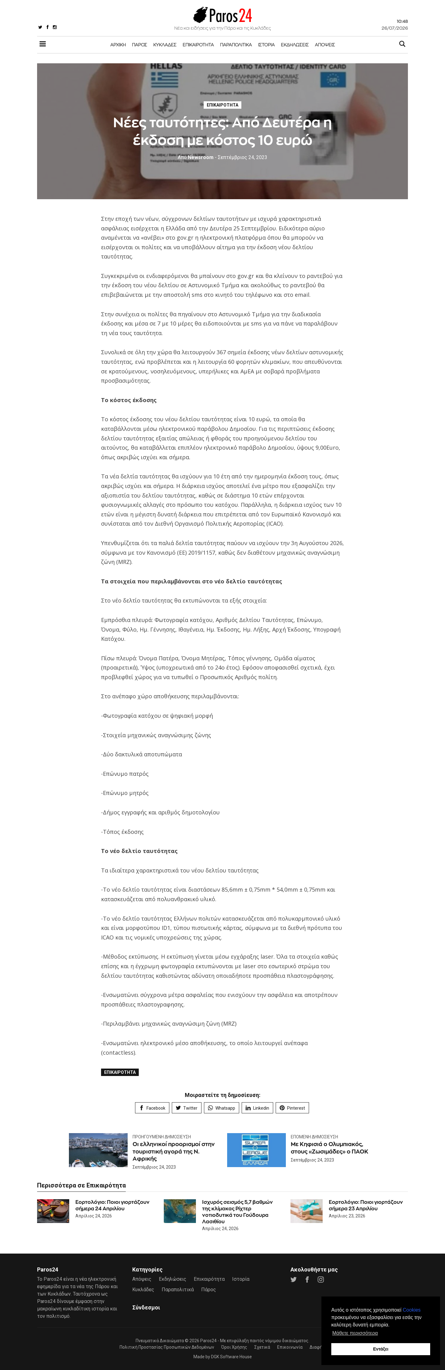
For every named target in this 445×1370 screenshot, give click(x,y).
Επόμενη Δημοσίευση (314, 1136)
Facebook (152, 1108)
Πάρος (139, 44)
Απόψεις (325, 44)
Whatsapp (221, 1108)
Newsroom (196, 157)
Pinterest (292, 1108)
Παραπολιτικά (236, 44)
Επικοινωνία (290, 1347)
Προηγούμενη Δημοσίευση (162, 1136)
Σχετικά (262, 1347)
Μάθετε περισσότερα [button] (355, 1333)
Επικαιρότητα (198, 44)
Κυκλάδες (164, 44)
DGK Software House (231, 1356)
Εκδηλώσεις (295, 44)
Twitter (186, 1108)
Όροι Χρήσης (234, 1347)
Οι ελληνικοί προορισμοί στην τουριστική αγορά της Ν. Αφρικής (174, 1151)
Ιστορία (266, 44)
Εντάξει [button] (380, 1349)
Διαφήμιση (321, 1347)
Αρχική (118, 44)
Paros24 (208, 1340)
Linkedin (257, 1108)
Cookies (412, 1310)
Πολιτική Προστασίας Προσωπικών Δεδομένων (167, 1347)
